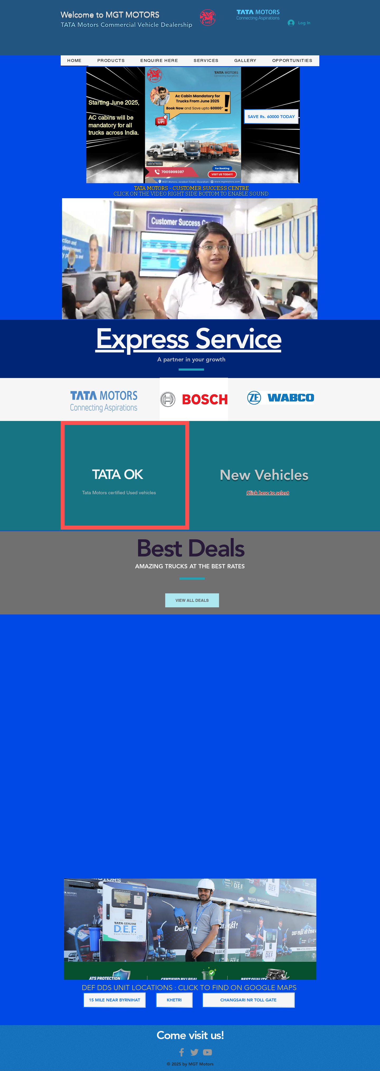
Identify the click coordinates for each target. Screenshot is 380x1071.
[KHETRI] (174, 1000)
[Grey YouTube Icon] (207, 1052)
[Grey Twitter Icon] (194, 1052)
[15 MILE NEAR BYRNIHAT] (114, 1000)
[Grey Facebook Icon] (181, 1052)
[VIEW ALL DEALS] (192, 600)
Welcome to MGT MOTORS (110, 14)
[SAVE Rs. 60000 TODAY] (271, 116)
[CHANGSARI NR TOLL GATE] (248, 1000)
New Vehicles (264, 474)
